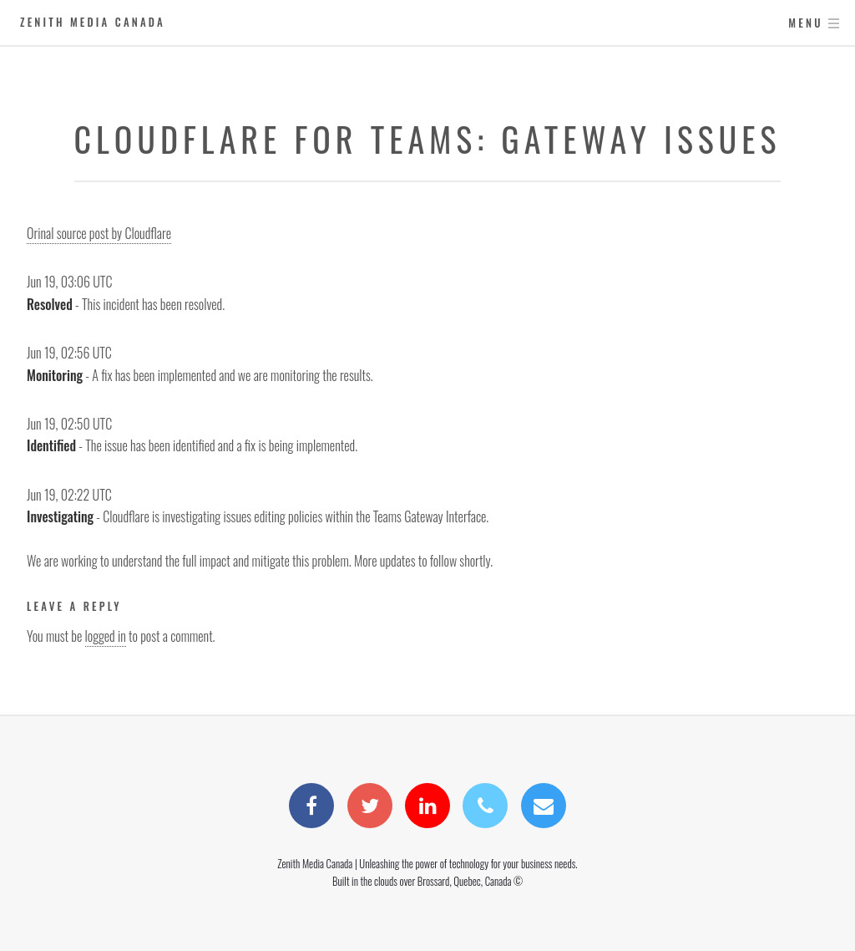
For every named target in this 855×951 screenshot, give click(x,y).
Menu (805, 23)
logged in (105, 636)
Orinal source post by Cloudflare (99, 233)
